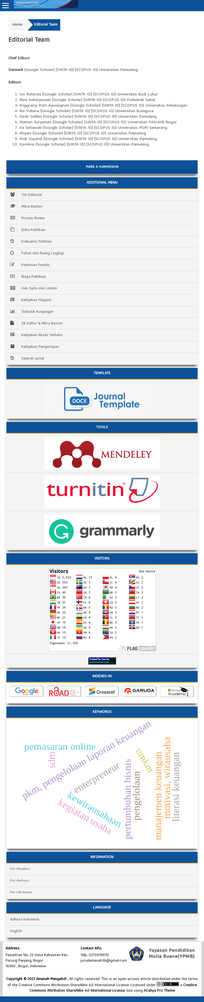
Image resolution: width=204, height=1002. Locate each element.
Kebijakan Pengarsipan (33, 347)
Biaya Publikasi (26, 277)
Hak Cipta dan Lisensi (32, 288)
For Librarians (21, 892)
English (16, 931)
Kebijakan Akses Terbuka (34, 335)
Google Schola (57, 94)
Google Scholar (39, 70)
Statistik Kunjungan (30, 312)
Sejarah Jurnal (25, 358)
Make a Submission (102, 167)
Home (17, 25)
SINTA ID (81, 111)
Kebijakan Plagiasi (29, 300)
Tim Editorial (24, 195)
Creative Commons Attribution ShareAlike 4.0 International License (113, 988)
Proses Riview (26, 218)
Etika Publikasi (26, 230)
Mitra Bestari (24, 206)
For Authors (19, 881)
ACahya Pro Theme (159, 991)
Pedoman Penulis (28, 265)
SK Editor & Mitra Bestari (35, 323)
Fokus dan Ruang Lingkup (35, 253)
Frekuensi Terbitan (29, 241)
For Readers (20, 869)
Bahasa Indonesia (24, 919)
